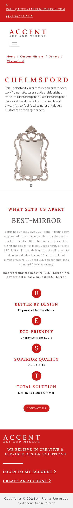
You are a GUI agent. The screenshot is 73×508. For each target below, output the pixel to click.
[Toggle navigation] (14, 43)
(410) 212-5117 (19, 16)
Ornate (54, 56)
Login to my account (29, 471)
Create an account (27, 481)
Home (11, 56)
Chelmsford (15, 61)
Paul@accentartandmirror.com (35, 7)
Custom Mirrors (32, 56)
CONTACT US (36, 408)
